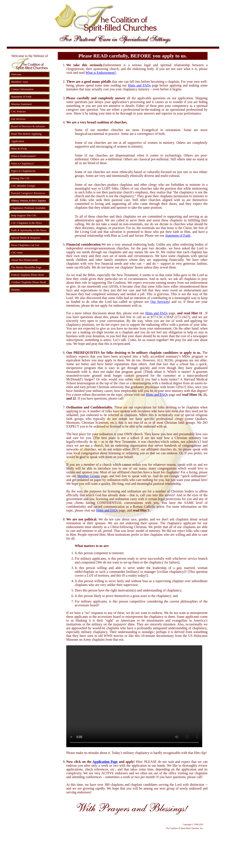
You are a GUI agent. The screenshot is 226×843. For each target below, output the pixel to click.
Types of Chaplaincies (23, 170)
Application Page (105, 761)
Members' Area (19, 81)
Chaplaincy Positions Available (28, 208)
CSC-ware (17, 252)
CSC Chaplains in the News (26, 222)
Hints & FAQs (19, 148)
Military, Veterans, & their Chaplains (28, 200)
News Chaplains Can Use (25, 245)
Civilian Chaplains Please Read (28, 282)
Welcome (16, 74)
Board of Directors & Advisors (28, 126)
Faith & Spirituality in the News (29, 230)
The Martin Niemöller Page (26, 267)
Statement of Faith (21, 96)
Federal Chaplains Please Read (27, 274)
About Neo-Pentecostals (24, 259)
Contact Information (22, 89)
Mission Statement (21, 104)
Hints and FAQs (139, 85)
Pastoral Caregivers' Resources (28, 193)
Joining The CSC (20, 178)
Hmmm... (16, 289)
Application (17, 141)
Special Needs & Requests (25, 237)
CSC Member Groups (23, 185)
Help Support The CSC (24, 215)
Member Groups (88, 476)
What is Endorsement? (23, 156)
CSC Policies (18, 111)
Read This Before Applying (26, 133)
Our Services (18, 118)
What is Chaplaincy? (22, 163)
